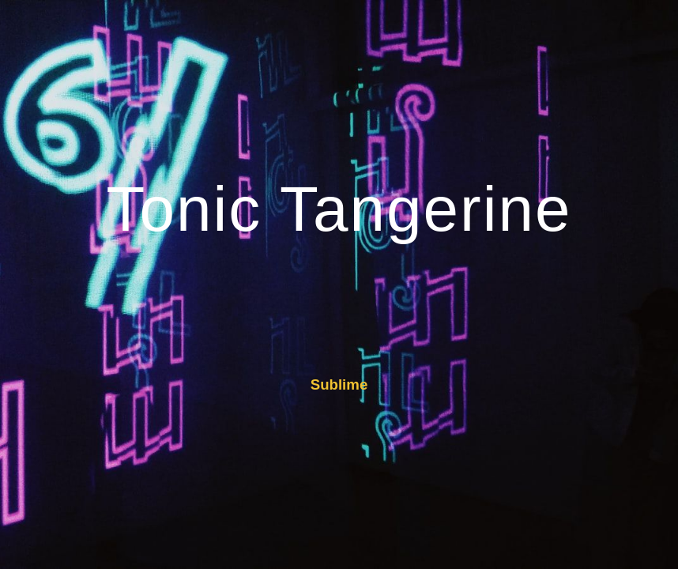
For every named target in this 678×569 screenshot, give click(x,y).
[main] (339, 213)
